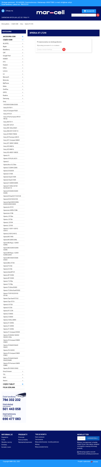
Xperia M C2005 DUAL (10, 239)
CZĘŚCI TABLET (9, 384)
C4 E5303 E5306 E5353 (10, 104)
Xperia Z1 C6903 (8, 326)
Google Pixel (7, 55)
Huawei (5, 65)
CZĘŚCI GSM (7, 40)
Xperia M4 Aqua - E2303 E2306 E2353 (10, 254)
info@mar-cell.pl (66, 2)
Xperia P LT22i (7, 266)
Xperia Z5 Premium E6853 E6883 (11, 364)
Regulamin (4, 437)
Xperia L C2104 (8, 222)
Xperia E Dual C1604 (9, 177)
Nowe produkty (23, 439)
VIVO (4, 377)
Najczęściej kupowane (25, 442)
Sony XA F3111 (8, 122)
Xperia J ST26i (8, 219)
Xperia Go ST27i (8, 207)
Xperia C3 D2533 (8, 171)
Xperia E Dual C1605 (9, 180)
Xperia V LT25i (7, 307)
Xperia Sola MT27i (9, 272)
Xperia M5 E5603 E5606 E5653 (10, 259)
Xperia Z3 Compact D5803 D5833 (11, 341)
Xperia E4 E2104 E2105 (10, 199)
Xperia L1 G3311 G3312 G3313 (10, 229)
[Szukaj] (83, 15)
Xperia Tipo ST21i (8, 301)
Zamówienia (39, 439)
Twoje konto (40, 434)
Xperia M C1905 (8, 236)
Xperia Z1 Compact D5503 (11, 332)
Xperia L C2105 (8, 225)
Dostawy (4, 444)
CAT (4, 52)
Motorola (6, 80)
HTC (4, 62)
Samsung (6, 98)
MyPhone (6, 83)
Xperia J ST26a (8, 216)
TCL (4, 374)
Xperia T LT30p (8, 284)
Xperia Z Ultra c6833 (9, 320)
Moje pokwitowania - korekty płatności (47, 442)
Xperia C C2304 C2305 (10, 167)
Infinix (5, 68)
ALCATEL (6, 43)
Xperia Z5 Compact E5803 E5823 (11, 354)
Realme (5, 95)
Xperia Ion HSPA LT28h (10, 210)
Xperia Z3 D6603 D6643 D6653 (10, 346)
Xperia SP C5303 (8, 278)
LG (4, 74)
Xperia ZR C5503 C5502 (10, 368)
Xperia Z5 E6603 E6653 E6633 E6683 (10, 359)
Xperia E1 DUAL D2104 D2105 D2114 (10, 187)
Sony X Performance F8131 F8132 (12, 118)
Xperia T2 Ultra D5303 (10, 287)
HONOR (5, 59)
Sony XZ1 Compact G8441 (11, 140)
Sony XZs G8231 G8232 (10, 152)
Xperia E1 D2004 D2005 (10, 183)
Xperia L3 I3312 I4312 (10, 233)
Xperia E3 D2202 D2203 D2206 (10, 192)
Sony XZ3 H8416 (8, 149)
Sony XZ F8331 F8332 (10, 134)
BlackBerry (6, 49)
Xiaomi (5, 380)
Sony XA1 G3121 (8, 125)
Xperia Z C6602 (8, 314)
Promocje (21, 437)
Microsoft (6, 77)
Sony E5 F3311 (8, 107)
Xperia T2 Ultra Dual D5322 (11, 290)
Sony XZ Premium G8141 (11, 137)
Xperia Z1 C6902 (8, 323)
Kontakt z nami (6, 447)
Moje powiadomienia (41, 447)
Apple (5, 46)
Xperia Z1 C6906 (8, 329)
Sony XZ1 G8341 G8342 (10, 143)
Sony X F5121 (7, 114)
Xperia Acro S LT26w (9, 164)
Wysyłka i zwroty (6, 442)
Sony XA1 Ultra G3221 (10, 128)
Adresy (37, 444)
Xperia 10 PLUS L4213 (10, 158)
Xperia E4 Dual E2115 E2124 (12, 196)
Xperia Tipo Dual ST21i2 (10, 298)
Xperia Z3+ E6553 (8, 350)
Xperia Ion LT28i (8, 213)
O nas (3, 439)
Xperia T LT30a (8, 281)
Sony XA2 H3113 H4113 (10, 131)
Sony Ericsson (7, 371)
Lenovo (5, 71)
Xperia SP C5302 (8, 275)
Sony (4, 101)
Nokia (4, 86)
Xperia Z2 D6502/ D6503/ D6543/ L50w (11, 336)
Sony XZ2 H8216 (8, 146)
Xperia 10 (6, 155)
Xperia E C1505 (8, 174)
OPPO (5, 92)
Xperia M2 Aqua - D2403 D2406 (11, 244)
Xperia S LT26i (7, 269)
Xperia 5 (6, 161)
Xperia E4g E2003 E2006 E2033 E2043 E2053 (11, 203)
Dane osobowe (39, 437)
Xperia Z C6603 (8, 317)
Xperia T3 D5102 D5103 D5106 (10, 294)
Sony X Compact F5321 (10, 110)
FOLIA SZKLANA (9, 387)
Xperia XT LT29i (8, 310)
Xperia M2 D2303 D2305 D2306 (10, 249)
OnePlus (5, 89)
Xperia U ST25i (8, 304)
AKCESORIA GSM (9, 36)
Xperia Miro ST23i (8, 263)
